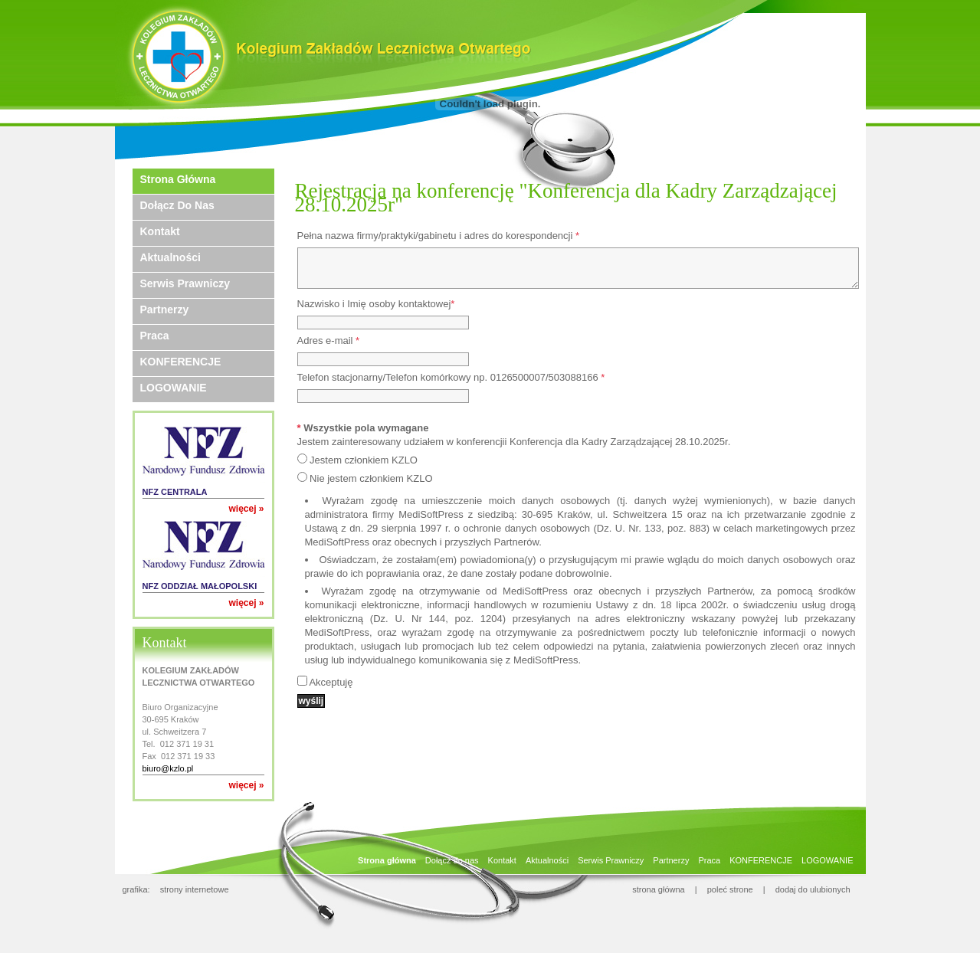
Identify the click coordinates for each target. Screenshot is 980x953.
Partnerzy (164, 309)
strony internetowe (194, 889)
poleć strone (730, 889)
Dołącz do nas (177, 205)
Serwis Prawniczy (185, 283)
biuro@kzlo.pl (168, 768)
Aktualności (170, 257)
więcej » (246, 508)
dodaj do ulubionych (813, 889)
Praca (154, 335)
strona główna (658, 889)
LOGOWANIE (173, 388)
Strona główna (178, 179)
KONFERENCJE (180, 361)
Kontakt (160, 231)
